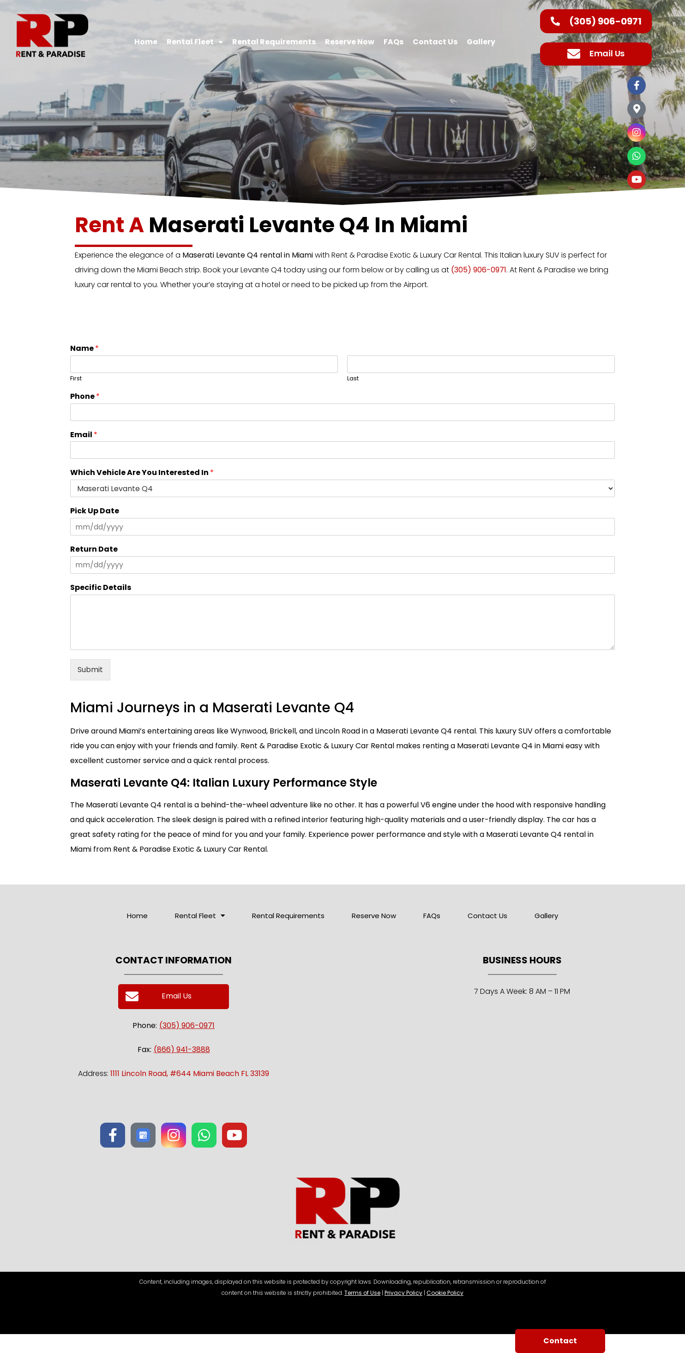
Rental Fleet (195, 42)
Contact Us (435, 42)
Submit (90, 669)
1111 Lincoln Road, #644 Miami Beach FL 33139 (189, 1073)
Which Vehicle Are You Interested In (142, 473)
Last (353, 379)
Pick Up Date (94, 511)
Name (84, 349)
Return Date (94, 549)
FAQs (393, 42)
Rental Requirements (274, 42)
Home (145, 42)
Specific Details (100, 588)
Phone (85, 397)
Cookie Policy (445, 1293)
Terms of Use (362, 1293)
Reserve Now (349, 42)
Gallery (481, 42)
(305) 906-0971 (478, 270)
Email (83, 435)
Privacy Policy (403, 1293)
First (76, 379)
